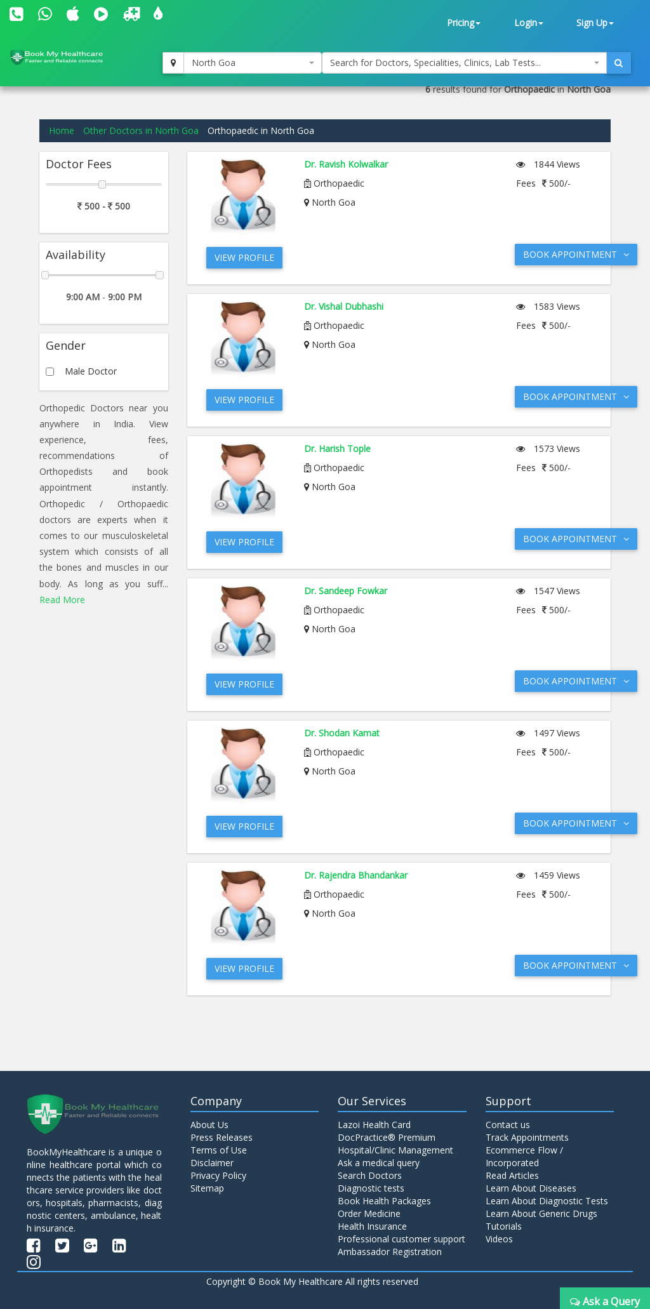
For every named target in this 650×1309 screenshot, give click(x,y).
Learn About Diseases (531, 1188)
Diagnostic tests (371, 1188)
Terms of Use (218, 1150)
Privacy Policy (218, 1175)
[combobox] (252, 63)
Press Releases (221, 1137)
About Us (209, 1125)
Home (61, 130)
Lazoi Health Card (374, 1125)
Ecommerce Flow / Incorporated (524, 1156)
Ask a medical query (379, 1163)
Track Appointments (527, 1137)
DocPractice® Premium (386, 1137)
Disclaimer (212, 1163)
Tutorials (504, 1226)
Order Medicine (369, 1213)
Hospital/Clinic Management (395, 1150)
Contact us (508, 1125)
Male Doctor (91, 371)
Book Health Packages (384, 1201)
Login (528, 23)
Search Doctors (370, 1175)
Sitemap (207, 1188)
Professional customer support (401, 1239)
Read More (62, 600)
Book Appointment (576, 254)
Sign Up (595, 23)
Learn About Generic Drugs (541, 1213)
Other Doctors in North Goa (141, 130)
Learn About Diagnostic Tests (547, 1201)
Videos (499, 1239)
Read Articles (512, 1175)
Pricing (464, 23)
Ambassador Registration (390, 1252)
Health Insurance (372, 1226)
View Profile (244, 257)
